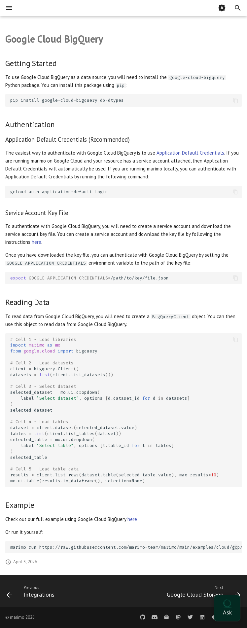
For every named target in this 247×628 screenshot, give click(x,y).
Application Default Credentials (190, 153)
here (36, 242)
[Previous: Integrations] (31, 593)
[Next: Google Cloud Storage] (202, 593)
